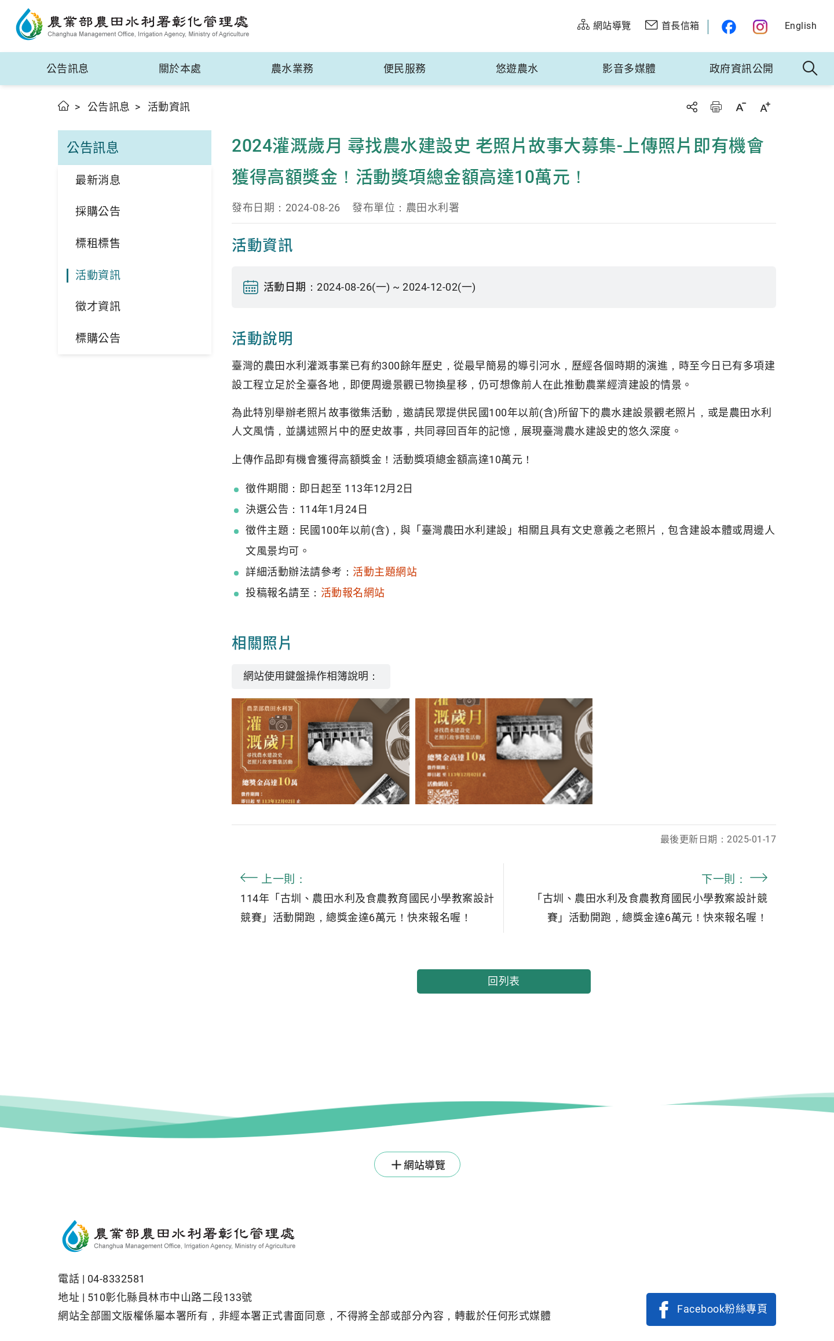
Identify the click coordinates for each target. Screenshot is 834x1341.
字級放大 (765, 107)
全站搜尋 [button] (810, 69)
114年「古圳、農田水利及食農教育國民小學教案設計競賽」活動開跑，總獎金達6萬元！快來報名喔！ (367, 896)
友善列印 (716, 107)
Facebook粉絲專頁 (722, 1309)
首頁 (64, 105)
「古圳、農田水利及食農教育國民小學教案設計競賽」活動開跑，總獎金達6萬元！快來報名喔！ (640, 896)
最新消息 (97, 180)
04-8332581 (116, 1279)
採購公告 (97, 211)
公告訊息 (67, 69)
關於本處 (180, 69)
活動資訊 (97, 275)
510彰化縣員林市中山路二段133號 (170, 1297)
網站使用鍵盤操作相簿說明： (311, 676)
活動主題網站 (385, 572)
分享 (692, 107)
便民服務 (404, 69)
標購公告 (97, 338)
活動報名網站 (353, 593)
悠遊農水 (517, 69)
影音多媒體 (629, 69)
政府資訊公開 (741, 69)
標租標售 (97, 243)
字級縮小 (741, 107)
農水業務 (292, 69)
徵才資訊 (97, 306)
